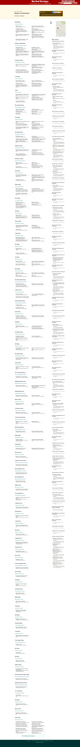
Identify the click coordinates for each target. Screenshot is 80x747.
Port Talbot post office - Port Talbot (57, 557)
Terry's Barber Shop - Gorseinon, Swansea (21, 190)
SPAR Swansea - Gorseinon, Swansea (21, 412)
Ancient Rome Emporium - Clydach (36, 85)
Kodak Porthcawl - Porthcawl (57, 474)
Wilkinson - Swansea (34, 164)
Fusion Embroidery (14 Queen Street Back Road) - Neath (22, 65)
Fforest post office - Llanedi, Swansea (37, 721)
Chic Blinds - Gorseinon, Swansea (20, 601)
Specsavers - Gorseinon (35, 732)
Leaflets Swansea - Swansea (20, 179)
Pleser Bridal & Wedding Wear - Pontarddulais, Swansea (38, 31)
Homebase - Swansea (35, 421)
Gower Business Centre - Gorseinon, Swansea (22, 635)
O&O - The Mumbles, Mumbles (36, 366)
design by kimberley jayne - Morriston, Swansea (22, 94)
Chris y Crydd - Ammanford (56, 86)
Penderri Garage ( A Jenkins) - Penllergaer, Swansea (21, 338)
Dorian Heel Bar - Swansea (19, 136)
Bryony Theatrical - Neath (19, 202)
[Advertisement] (40, 7)
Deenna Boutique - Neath (19, 47)
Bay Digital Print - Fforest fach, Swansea (37, 179)
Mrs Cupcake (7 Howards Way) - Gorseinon (22, 575)
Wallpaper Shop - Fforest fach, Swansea (37, 250)
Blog (32, 740)
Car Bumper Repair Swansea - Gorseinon (21, 686)
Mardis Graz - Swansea (35, 202)
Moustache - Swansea (35, 49)
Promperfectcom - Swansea (19, 49)
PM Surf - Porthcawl (55, 429)
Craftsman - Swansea (19, 275)
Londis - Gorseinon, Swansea (36, 412)
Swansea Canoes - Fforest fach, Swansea (37, 439)
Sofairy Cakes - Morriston (19, 83)
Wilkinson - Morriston (19, 166)
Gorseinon (21, 11)
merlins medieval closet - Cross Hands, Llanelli (22, 296)
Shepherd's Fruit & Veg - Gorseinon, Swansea (22, 567)
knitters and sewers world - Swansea (21, 448)
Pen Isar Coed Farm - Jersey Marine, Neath (21, 124)
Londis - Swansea (18, 229)
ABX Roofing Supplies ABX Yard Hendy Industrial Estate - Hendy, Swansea (38, 386)
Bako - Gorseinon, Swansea (35, 395)
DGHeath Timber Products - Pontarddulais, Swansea (22, 422)
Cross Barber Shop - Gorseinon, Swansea (21, 193)
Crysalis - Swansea (18, 652)
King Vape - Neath (34, 225)
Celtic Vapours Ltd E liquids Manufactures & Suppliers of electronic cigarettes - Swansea (22, 226)
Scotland (42, 740)
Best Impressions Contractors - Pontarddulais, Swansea (22, 516)
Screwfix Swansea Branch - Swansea (37, 248)
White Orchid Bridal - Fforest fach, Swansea (38, 36)
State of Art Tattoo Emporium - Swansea (37, 431)
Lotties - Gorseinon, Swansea (36, 237)
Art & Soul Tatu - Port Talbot (19, 315)
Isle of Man (51, 740)
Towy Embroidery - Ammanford (36, 71)
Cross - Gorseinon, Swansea (36, 188)
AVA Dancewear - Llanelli (19, 559)
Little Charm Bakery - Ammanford (36, 83)
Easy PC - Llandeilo (55, 185)
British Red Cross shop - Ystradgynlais (58, 403)
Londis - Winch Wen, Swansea (36, 227)
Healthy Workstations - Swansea (20, 551)
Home (15, 11)
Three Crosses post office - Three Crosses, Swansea (22, 731)
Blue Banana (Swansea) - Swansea (20, 431)
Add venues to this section (29, 735)
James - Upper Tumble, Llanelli (36, 124)
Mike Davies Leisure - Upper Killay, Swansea (22, 542)
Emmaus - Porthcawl (55, 324)
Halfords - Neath (34, 113)
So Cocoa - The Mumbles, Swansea (36, 80)
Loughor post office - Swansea (36, 723)
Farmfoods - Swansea (19, 644)
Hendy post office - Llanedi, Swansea (21, 723)
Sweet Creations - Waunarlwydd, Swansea (21, 85)
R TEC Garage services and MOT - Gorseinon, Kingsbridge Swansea (22, 669)
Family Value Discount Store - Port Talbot (58, 329)
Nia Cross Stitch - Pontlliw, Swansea (21, 69)
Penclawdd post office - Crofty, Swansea (21, 725)
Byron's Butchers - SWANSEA (20, 403)
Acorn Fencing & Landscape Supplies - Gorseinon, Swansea (23, 498)
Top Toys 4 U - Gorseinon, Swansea (20, 206)
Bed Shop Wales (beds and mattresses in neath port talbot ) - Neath (22, 348)
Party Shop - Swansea (19, 204)
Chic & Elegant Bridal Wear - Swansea (37, 34)
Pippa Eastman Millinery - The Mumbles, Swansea (22, 51)
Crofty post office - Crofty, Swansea (21, 721)
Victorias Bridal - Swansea (19, 28)
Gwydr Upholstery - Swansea (20, 307)
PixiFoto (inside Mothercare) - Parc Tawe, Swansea (39, 94)
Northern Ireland (46, 740)
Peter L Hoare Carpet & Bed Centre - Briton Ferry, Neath (38, 348)
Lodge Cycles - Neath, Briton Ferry (57, 538)
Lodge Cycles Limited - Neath (20, 109)
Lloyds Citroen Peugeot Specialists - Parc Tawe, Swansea (22, 97)
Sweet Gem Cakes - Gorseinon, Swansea (21, 395)
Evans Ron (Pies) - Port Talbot (57, 494)
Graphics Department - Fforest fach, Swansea (38, 51)
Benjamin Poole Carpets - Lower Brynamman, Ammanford (57, 550)
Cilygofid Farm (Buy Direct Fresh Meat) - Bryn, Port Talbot (23, 122)
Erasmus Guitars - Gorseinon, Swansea (21, 678)
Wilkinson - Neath (34, 162)
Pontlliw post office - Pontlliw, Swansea (37, 728)
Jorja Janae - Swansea (35, 28)
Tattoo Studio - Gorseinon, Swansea (21, 317)
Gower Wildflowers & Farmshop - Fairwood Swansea (38, 122)
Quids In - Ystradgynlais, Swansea (57, 381)
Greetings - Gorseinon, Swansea (57, 165)
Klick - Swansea (34, 275)
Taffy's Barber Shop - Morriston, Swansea (37, 190)
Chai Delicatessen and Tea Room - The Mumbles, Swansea (22, 367)
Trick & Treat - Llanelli (35, 204)
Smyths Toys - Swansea (19, 439)
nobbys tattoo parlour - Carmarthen (57, 207)
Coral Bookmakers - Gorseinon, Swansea (21, 376)
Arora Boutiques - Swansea (35, 47)
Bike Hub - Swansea (34, 111)
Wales (38, 740)
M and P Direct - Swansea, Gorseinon (37, 730)
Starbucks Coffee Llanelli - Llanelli (20, 237)
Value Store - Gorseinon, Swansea (20, 385)
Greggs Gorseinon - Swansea (20, 660)
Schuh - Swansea (34, 136)
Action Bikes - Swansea (19, 111)
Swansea (18, 11)
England (35, 740)
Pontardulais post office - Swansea (20, 728)
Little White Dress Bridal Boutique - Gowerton (22, 39)
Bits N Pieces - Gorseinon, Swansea (21, 456)
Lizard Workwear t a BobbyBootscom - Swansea (38, 64)
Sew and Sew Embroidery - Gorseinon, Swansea (22, 71)
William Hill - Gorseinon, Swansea (36, 376)
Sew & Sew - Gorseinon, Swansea (36, 69)
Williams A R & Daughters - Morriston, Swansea (58, 97)
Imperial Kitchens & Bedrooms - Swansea (37, 166)
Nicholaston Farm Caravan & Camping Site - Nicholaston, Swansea (38, 127)
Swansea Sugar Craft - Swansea (20, 80)
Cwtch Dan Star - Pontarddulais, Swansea (21, 525)
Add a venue (29, 740)
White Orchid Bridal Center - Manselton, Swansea (22, 34)
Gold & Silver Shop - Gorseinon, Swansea (21, 464)
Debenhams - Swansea (19, 261)
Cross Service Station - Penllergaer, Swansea (38, 261)
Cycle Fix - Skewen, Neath (35, 109)
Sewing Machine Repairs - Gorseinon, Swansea (38, 448)
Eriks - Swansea (18, 113)
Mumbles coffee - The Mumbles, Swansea (58, 145)
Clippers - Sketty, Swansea (19, 188)
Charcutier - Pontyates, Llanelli (36, 403)
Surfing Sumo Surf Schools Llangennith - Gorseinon (21, 584)
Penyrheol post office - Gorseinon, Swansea (38, 725)
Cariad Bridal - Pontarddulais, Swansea (21, 30)
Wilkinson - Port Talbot (19, 162)
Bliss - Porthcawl (55, 171)
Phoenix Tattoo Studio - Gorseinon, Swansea (38, 315)
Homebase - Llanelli (18, 248)
